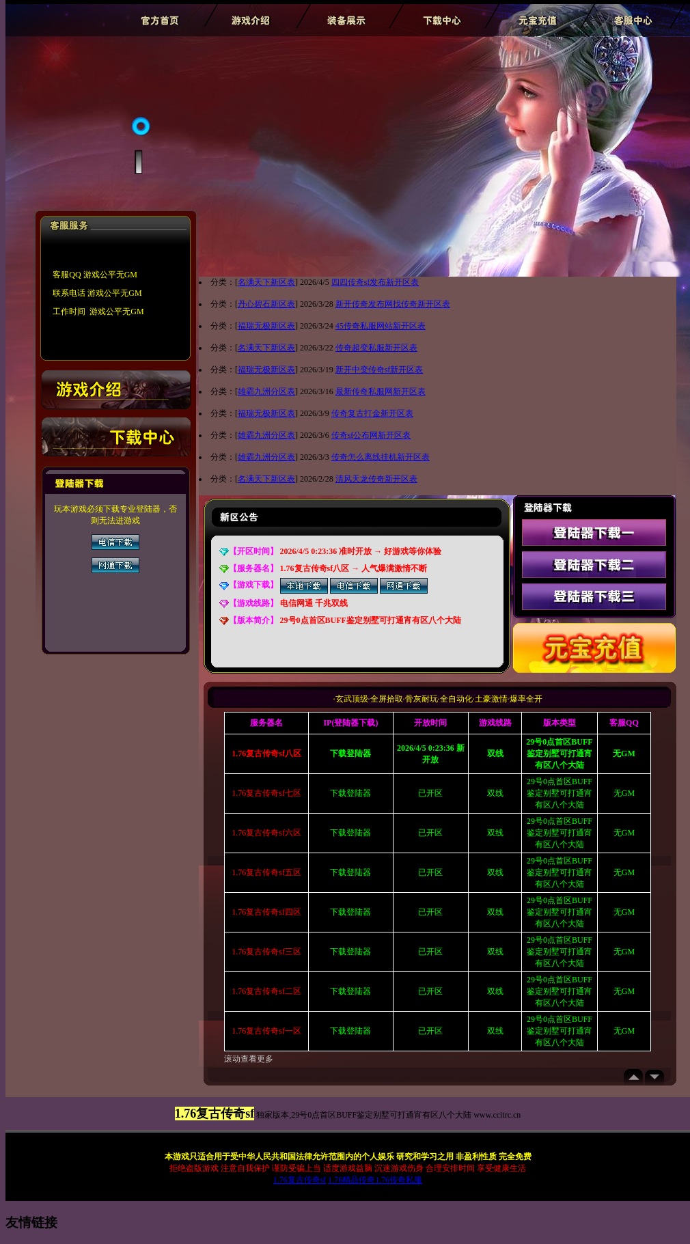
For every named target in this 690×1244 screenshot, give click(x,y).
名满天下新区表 (266, 282)
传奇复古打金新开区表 (372, 413)
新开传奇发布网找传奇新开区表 (392, 304)
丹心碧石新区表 (266, 304)
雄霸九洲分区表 (266, 391)
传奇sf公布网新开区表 (371, 435)
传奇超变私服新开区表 (376, 348)
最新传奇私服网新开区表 (380, 391)
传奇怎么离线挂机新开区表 (380, 457)
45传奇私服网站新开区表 (380, 326)
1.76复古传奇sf (300, 1180)
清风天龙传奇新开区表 (376, 479)
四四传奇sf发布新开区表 (375, 282)
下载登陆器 (350, 793)
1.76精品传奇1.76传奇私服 (375, 1180)
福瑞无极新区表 (266, 326)
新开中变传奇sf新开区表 (379, 369)
